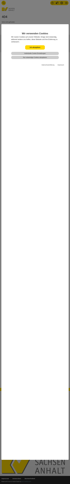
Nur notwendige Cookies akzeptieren (35, 57)
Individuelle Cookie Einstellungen (35, 53)
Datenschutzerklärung (48, 65)
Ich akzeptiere (35, 47)
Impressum (61, 65)
